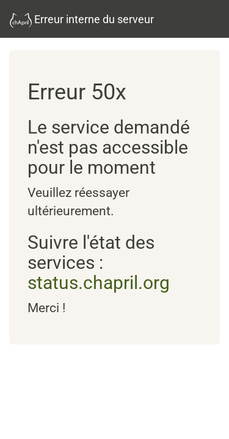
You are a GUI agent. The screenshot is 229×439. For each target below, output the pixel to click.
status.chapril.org (98, 282)
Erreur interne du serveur (82, 20)
